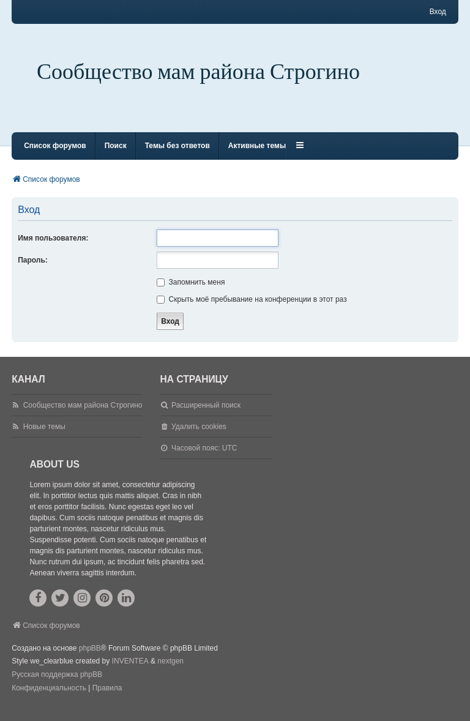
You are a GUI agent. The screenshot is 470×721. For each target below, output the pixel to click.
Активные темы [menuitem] (257, 156)
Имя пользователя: (53, 249)
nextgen (170, 672)
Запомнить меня (191, 293)
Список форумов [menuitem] (55, 156)
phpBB (90, 659)
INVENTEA (130, 672)
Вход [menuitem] (438, 11)
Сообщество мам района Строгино (198, 71)
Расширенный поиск (206, 416)
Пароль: (33, 271)
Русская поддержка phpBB (57, 685)
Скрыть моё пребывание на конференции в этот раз (251, 310)
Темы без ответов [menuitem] (177, 156)
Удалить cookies (198, 437)
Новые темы (44, 437)
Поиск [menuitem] (116, 156)
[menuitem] (49, 699)
